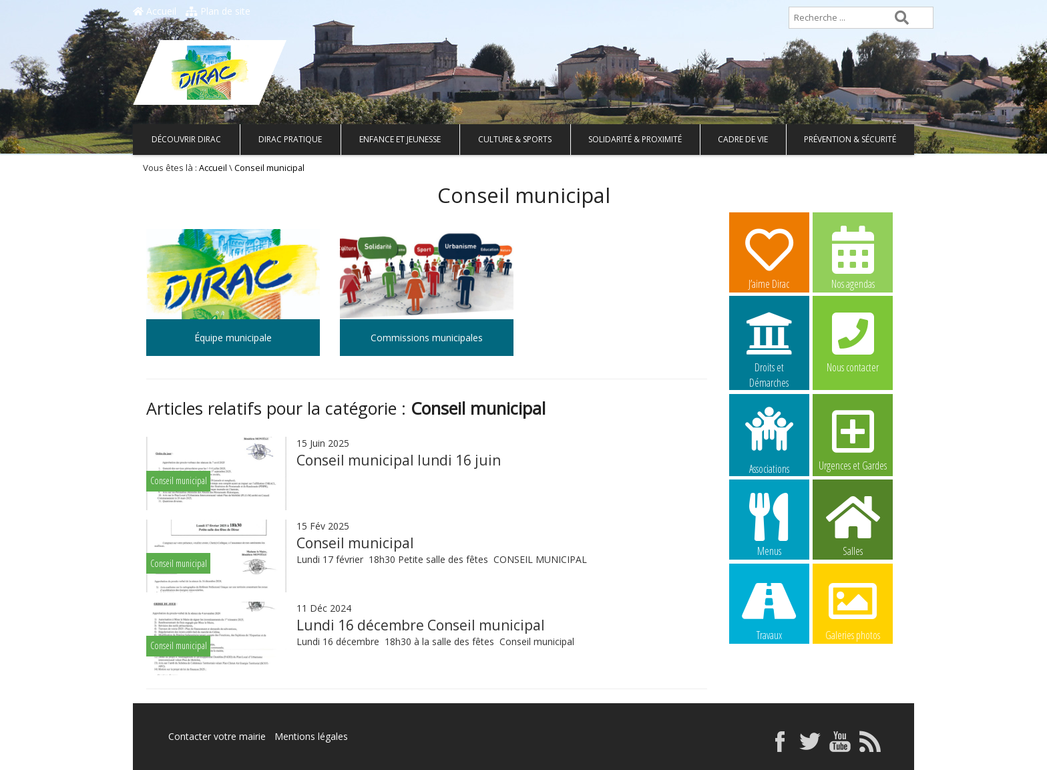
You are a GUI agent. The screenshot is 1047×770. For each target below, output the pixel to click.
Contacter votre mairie (217, 736)
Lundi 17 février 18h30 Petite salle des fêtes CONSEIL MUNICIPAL (443, 559)
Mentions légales (311, 736)
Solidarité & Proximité (635, 139)
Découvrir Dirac (186, 139)
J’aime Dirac (769, 257)
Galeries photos (852, 608)
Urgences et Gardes (852, 439)
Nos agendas (852, 257)
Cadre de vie (743, 139)
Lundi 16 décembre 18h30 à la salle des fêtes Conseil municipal (436, 641)
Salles (852, 524)
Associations (769, 439)
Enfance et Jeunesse (400, 139)
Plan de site (218, 11)
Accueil (154, 11)
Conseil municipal (355, 543)
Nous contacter (852, 341)
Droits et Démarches (769, 341)
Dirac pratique (290, 139)
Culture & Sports (515, 139)
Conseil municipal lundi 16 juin (398, 460)
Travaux (769, 608)
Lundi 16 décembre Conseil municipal (420, 625)
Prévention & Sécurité (850, 139)
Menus (769, 524)
